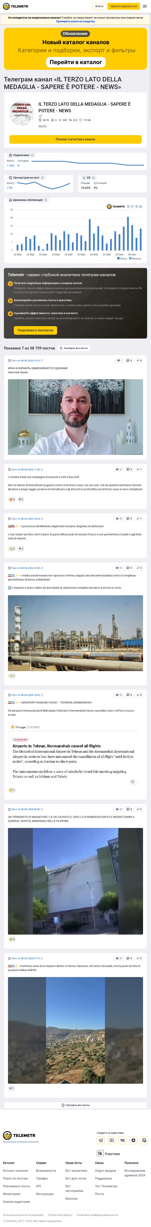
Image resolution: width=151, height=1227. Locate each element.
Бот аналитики (76, 1171)
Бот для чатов (75, 1178)
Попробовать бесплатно (35, 330)
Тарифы (42, 1178)
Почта (99, 1194)
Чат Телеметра (106, 1186)
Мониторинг (12, 1194)
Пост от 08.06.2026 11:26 (25, 469)
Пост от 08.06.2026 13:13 (25, 360)
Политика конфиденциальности (97, 1215)
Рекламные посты (16, 1186)
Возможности (46, 1171)
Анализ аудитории (16, 1202)
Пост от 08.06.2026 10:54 (25, 518)
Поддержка (103, 1178)
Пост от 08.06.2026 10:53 (25, 568)
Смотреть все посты (74, 348)
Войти (99, 6)
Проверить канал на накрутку (75, 21)
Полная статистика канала (75, 139)
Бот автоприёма (74, 1188)
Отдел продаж (105, 1171)
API (38, 1186)
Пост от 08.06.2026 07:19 (25, 958)
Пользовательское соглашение (23, 1215)
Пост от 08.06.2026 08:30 (25, 809)
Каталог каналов (15, 1171)
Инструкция (44, 1194)
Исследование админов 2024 (135, 1173)
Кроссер (71, 1198)
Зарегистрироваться (123, 6)
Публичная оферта (60, 1215)
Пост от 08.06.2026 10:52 (25, 695)
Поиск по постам (15, 1178)
